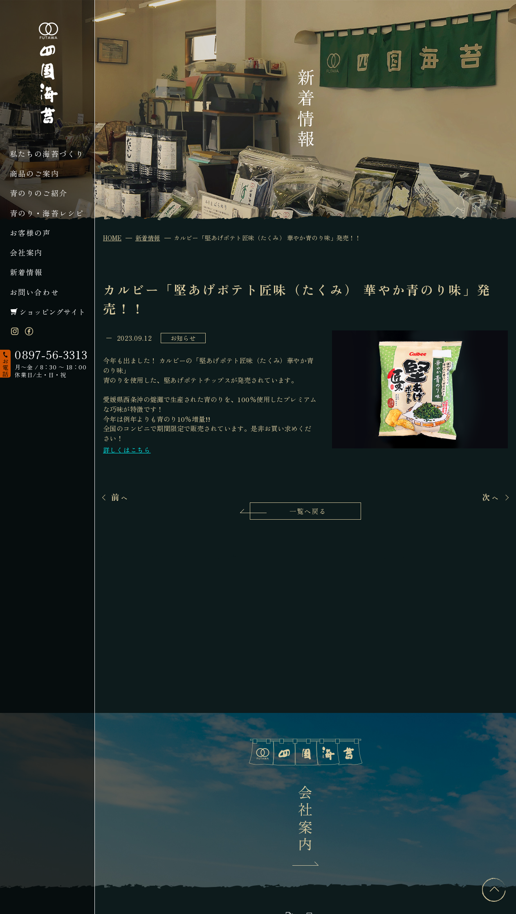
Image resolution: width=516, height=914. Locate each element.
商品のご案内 (34, 173)
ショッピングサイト (52, 311)
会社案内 (26, 252)
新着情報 (26, 272)
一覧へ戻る (307, 511)
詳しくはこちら (127, 449)
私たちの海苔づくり (47, 153)
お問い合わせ (34, 292)
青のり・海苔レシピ (47, 213)
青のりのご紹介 (38, 193)
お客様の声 (30, 232)
